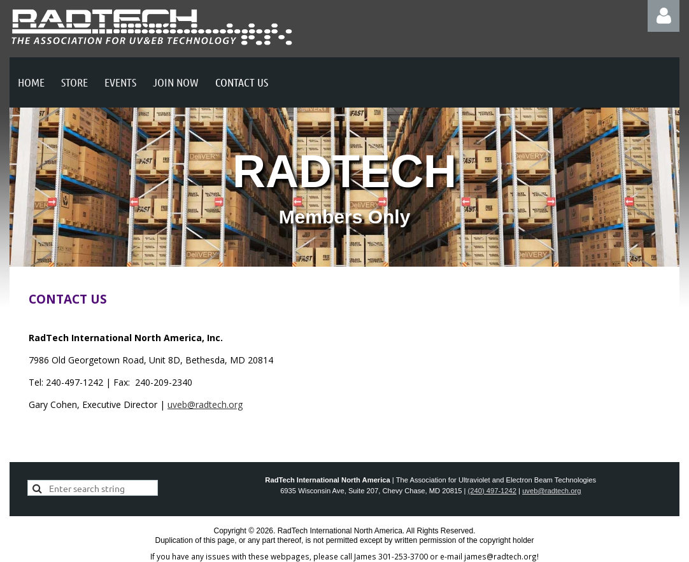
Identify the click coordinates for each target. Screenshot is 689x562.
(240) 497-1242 (492, 491)
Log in (663, 16)
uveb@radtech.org (205, 404)
